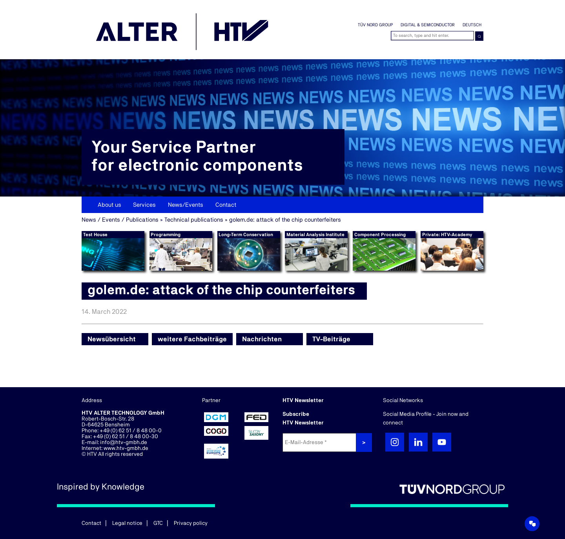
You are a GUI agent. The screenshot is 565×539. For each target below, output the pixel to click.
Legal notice (127, 523)
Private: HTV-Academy (447, 234)
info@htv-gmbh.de (123, 442)
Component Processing (380, 234)
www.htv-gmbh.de (126, 448)
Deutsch (472, 25)
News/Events (185, 205)
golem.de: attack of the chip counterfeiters (285, 220)
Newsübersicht (111, 339)
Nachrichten (262, 339)
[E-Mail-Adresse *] (320, 442)
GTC (158, 523)
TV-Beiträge (331, 339)
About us (109, 205)
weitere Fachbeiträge (192, 339)
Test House (95, 234)
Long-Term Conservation (246, 234)
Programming (165, 234)
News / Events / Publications (120, 220)
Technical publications (193, 220)
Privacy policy (191, 523)
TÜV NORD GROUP (375, 25)
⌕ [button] (479, 36)
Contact (225, 205)
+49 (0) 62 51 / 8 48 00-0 (131, 430)
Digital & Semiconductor (428, 25)
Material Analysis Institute (315, 234)
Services (144, 205)
